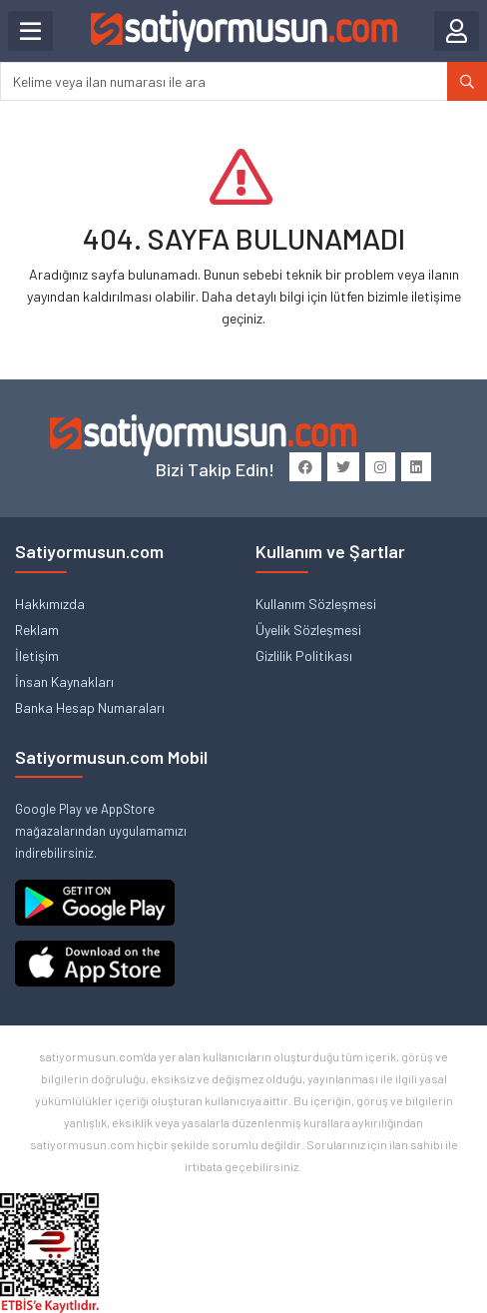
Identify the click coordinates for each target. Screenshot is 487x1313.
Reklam (37, 629)
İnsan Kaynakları (64, 681)
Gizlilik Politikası (303, 655)
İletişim (37, 655)
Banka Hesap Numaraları (90, 707)
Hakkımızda (50, 603)
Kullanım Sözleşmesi (315, 603)
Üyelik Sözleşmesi (308, 629)
